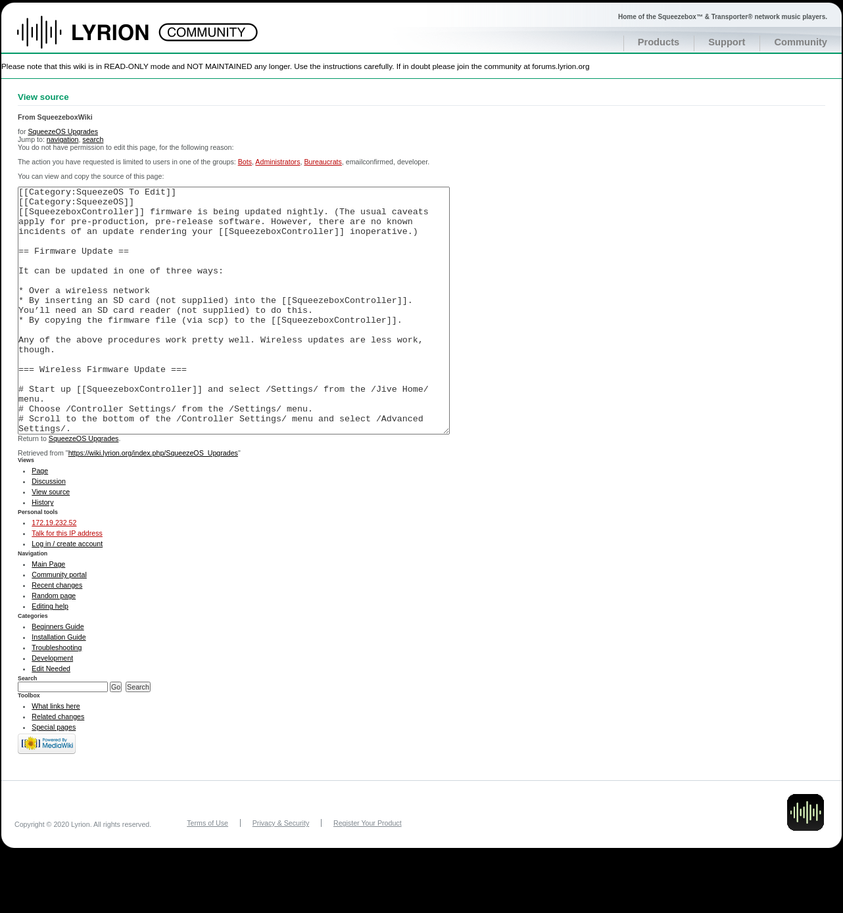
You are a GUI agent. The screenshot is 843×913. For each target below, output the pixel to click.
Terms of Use (207, 872)
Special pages (54, 776)
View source (51, 541)
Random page (54, 645)
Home (97, 39)
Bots (245, 162)
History (42, 551)
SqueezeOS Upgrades (63, 131)
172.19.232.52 (54, 572)
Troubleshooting (57, 697)
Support (726, 42)
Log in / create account (67, 593)
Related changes (58, 766)
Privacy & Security (281, 872)
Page (40, 520)
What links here (56, 755)
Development (52, 707)
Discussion (49, 530)
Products (659, 42)
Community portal (59, 624)
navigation (63, 139)
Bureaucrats (322, 162)
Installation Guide (58, 686)
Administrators (277, 162)
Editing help (50, 655)
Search (27, 727)
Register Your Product (367, 872)
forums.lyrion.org (560, 66)
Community (800, 42)
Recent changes (57, 634)
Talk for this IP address (67, 582)
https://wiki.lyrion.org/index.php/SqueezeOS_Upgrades (153, 502)
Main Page (48, 613)
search (92, 139)
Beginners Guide (58, 676)
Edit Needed (51, 718)
